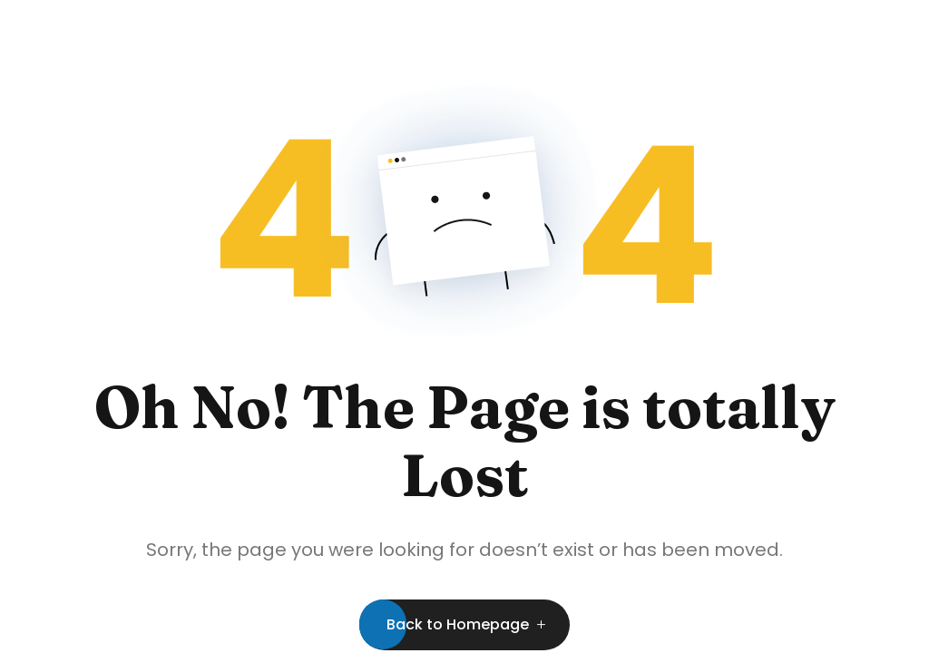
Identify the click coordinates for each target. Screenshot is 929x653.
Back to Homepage (457, 624)
